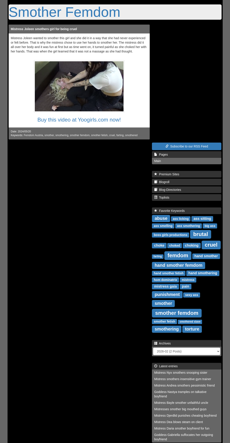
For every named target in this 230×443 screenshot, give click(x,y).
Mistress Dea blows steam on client (178, 422)
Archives (162, 343)
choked (174, 245)
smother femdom (80, 135)
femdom (177, 255)
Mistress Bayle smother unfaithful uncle (181, 402)
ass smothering (188, 226)
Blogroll (161, 182)
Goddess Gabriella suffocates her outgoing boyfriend (183, 437)
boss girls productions (170, 235)
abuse (161, 218)
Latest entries (166, 366)
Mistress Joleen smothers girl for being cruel (44, 29)
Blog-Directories (167, 190)
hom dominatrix (165, 280)
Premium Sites (166, 174)
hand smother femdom (178, 265)
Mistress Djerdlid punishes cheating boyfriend (185, 415)
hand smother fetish (169, 273)
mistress (188, 280)
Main (157, 161)
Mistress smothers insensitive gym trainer (182, 379)
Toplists (161, 197)
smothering (61, 135)
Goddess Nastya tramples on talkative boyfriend (180, 394)
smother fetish (99, 135)
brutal (200, 234)
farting (120, 135)
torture (192, 329)
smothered (131, 135)
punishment (167, 294)
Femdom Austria (33, 135)
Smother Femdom (64, 12)
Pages (161, 154)
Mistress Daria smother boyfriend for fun (181, 428)
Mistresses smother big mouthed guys (180, 409)
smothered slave (190, 321)
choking (192, 245)
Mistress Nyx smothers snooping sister (180, 372)
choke (159, 245)
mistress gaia (165, 286)
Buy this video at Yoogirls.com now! (79, 120)
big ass (209, 226)
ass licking (181, 219)
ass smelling (163, 226)
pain (185, 286)
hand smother (206, 256)
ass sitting (202, 219)
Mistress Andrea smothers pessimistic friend (184, 385)
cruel (112, 135)
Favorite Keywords (169, 211)
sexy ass (191, 295)
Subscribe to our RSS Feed (186, 146)
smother (49, 135)
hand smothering (202, 273)
